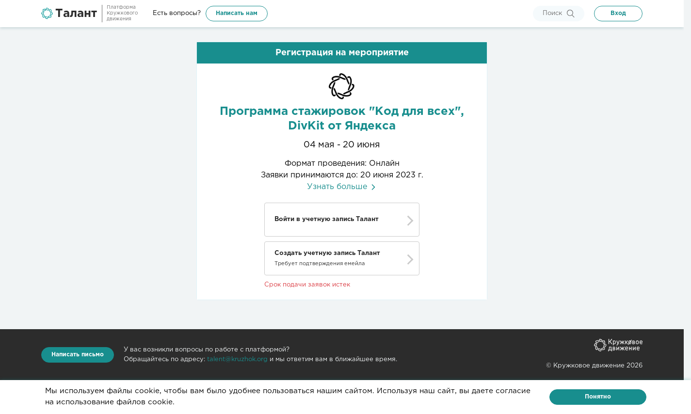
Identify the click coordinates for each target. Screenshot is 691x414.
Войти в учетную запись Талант (326, 219)
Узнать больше (342, 187)
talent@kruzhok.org (237, 359)
